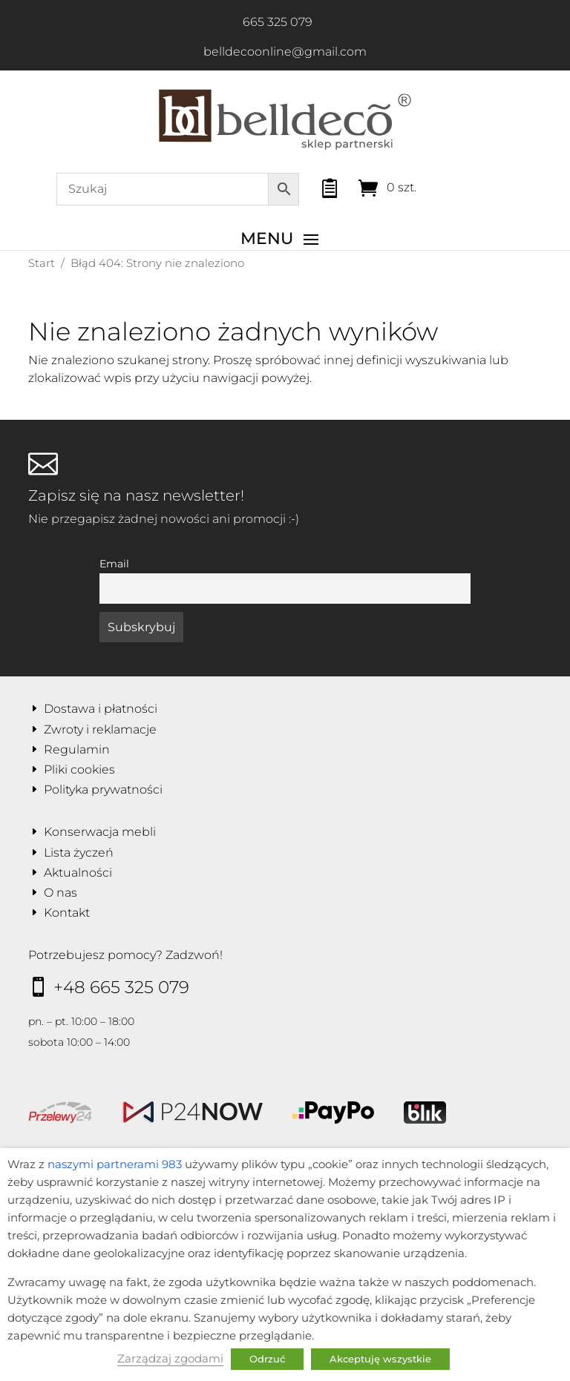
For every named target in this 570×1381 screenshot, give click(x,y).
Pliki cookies (79, 769)
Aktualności (78, 873)
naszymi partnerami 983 (115, 1164)
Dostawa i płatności (100, 709)
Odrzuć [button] (267, 1359)
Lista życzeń (79, 853)
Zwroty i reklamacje (100, 729)
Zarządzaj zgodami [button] (170, 1358)
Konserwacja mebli (100, 832)
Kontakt (67, 913)
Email (114, 563)
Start (41, 263)
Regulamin (77, 749)
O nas (60, 893)
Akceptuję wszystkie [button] (380, 1359)
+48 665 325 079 (121, 987)
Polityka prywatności (103, 789)
